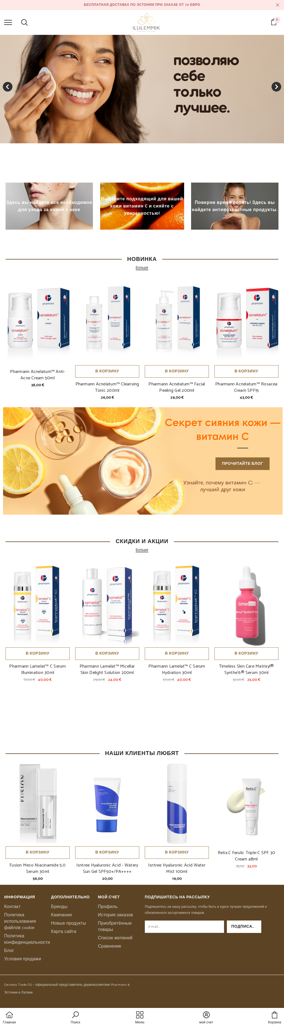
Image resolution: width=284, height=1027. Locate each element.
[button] (75, 1018)
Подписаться (246, 927)
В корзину (107, 371)
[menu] (8, 22)
